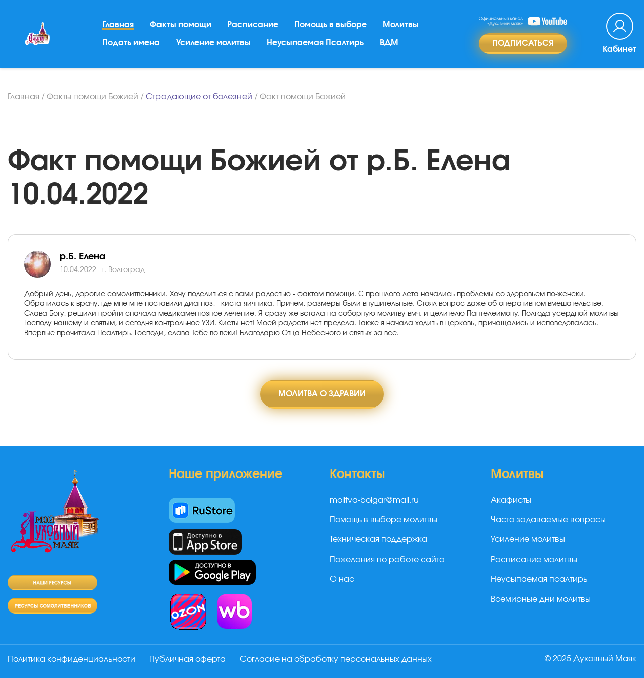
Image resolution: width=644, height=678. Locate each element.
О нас (342, 579)
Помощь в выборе (330, 25)
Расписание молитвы (534, 560)
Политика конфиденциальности (71, 659)
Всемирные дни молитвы (541, 599)
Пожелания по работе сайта (387, 560)
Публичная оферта (187, 659)
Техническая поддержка (378, 539)
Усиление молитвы (213, 43)
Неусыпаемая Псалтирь (315, 43)
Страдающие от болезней (199, 97)
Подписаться (523, 43)
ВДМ (389, 43)
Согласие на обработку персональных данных (336, 659)
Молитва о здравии (322, 394)
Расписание (252, 25)
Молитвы (401, 25)
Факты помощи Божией (92, 97)
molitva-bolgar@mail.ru (374, 500)
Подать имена (131, 43)
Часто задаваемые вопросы (548, 520)
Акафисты (511, 500)
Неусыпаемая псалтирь (539, 579)
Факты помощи (180, 25)
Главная (118, 25)
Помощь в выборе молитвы (383, 520)
